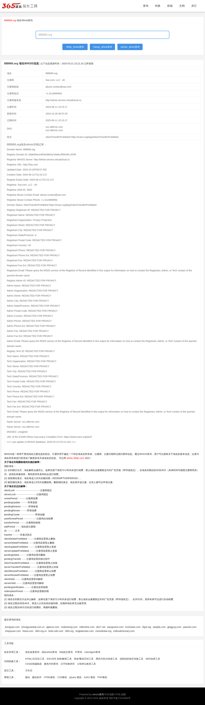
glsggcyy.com (174, 627)
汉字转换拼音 (68, 663)
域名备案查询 (32, 652)
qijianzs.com (52, 627)
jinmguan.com (12, 627)
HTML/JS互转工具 (34, 658)
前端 (170, 5)
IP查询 (78, 652)
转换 (157, 5)
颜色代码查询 (51, 663)
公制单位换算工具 (86, 663)
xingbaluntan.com (84, 631)
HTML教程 (49, 677)
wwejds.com (159, 627)
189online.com (87, 627)
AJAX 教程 (89, 677)
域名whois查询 (49, 652)
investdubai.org (103, 631)
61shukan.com (133, 627)
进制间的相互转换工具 (131, 658)
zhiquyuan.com (13, 631)
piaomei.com (189, 627)
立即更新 (89, 63)
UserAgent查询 (92, 652)
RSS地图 (109, 694)
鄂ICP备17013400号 (120, 698)
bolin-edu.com (55, 631)
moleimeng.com (69, 627)
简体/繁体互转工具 (84, 658)
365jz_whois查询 (75, 47)
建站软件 (37, 677)
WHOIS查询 (145, 454)
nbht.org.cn (41, 631)
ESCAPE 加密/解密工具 (59, 658)
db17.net (100, 627)
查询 (145, 5)
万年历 (28, 670)
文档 (182, 5)
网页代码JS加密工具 (106, 658)
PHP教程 (102, 677)
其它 (194, 5)
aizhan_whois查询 (130, 47)
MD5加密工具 (153, 658)
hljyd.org (146, 627)
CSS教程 (62, 677)
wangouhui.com (115, 627)
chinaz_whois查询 (102, 47)
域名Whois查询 (25, 20)
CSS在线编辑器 (33, 663)
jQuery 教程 (75, 677)
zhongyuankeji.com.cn (33, 627)
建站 (27, 677)
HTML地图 (120, 694)
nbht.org (69, 631)
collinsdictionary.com (124, 631)
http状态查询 (66, 652)
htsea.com (28, 631)
